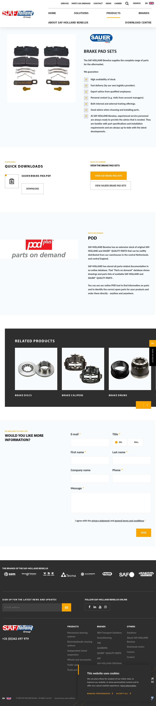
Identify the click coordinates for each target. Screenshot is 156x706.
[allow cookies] (123, 693)
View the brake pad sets (105, 165)
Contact (98, 3)
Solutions (81, 13)
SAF (99, 658)
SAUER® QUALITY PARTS (109, 653)
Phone (116, 470)
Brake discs (23, 395)
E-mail (74, 434)
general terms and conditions (129, 520)
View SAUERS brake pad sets (110, 185)
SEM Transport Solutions (109, 632)
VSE (99, 642)
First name (77, 452)
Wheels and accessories (79, 659)
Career (118, 3)
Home (52, 13)
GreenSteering (104, 637)
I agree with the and (110, 520)
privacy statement (101, 520)
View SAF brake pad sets (108, 175)
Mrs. (136, 442)
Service (65, 3)
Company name (80, 470)
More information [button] (128, 685)
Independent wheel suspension (77, 652)
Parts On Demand (81, 3)
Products (113, 13)
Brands (144, 13)
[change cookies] (100, 693)
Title (115, 434)
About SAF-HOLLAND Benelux (68, 22)
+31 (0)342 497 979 (15, 639)
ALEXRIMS (102, 647)
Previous (140, 405)
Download (32, 188)
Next (147, 405)
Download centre (138, 22)
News (108, 3)
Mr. (120, 442)
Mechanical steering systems (77, 634)
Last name (118, 452)
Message (76, 488)
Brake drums (118, 395)
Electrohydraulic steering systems (79, 643)
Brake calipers (72, 395)
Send (143, 532)
